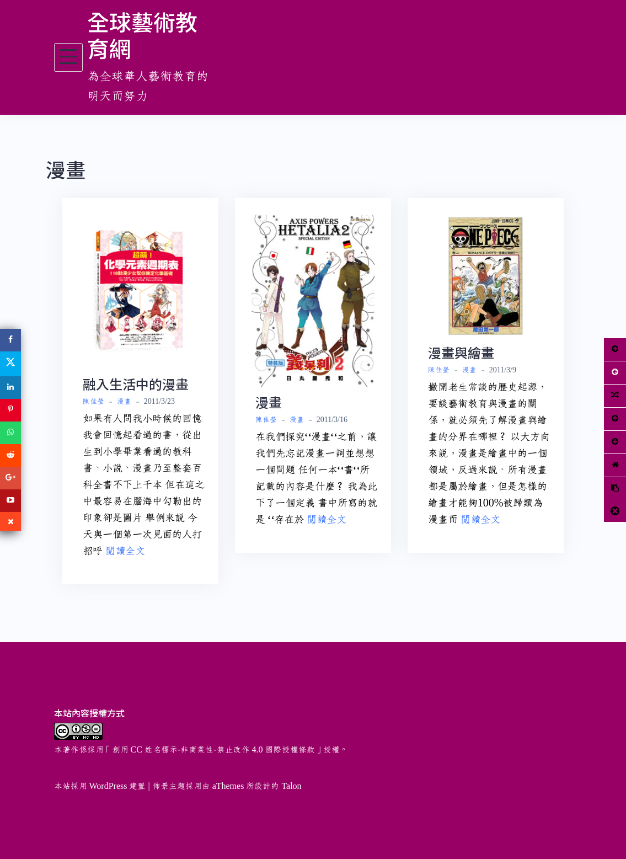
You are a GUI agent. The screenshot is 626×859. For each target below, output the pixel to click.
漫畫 (124, 402)
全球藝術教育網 (142, 35)
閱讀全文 (125, 551)
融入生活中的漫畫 (136, 383)
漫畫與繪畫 (461, 352)
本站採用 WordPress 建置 (100, 786)
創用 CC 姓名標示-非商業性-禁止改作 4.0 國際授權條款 (213, 749)
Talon (291, 786)
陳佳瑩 (93, 402)
